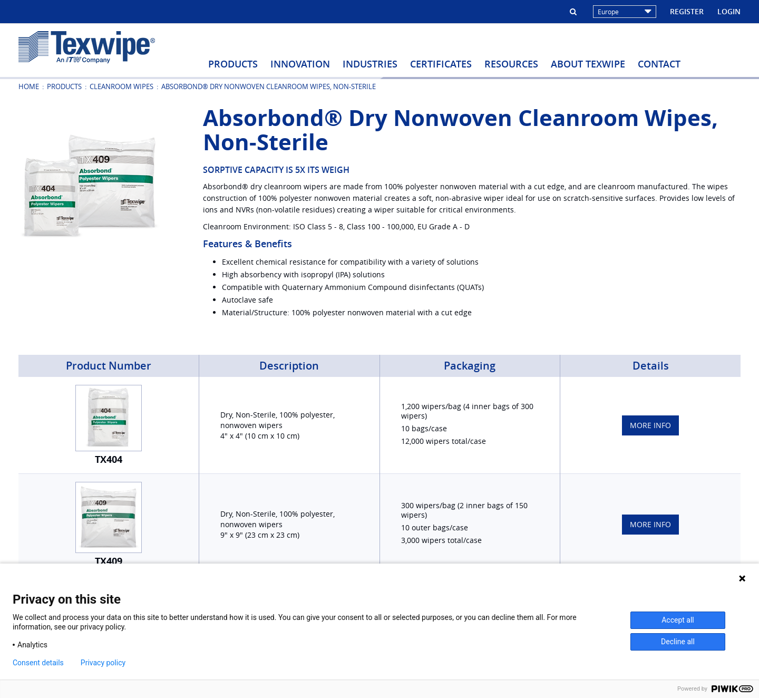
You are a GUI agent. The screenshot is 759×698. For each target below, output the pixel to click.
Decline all (678, 641)
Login (729, 11)
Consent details (38, 662)
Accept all (677, 620)
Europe (624, 11)
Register (687, 11)
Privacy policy (103, 662)
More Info (650, 425)
